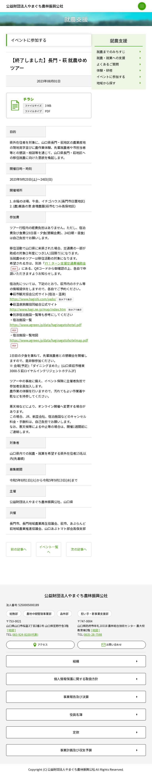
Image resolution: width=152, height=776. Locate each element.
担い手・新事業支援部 (94, 614)
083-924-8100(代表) (25, 635)
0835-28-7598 (93, 635)
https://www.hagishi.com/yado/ (33, 299)
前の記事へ (19, 549)
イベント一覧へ (48, 550)
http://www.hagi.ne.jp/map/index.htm (38, 309)
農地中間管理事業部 (39, 614)
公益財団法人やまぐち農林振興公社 (76, 596)
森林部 (64, 614)
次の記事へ (79, 549)
